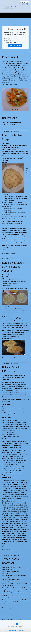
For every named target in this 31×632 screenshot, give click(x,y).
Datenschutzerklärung (10, 42)
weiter (27, 101)
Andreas (16, 131)
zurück (4, 101)
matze (7, 253)
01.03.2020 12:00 (7, 131)
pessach (12, 253)
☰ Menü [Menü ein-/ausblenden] (26, 15)
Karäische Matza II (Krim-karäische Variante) (13, 266)
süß (12, 550)
